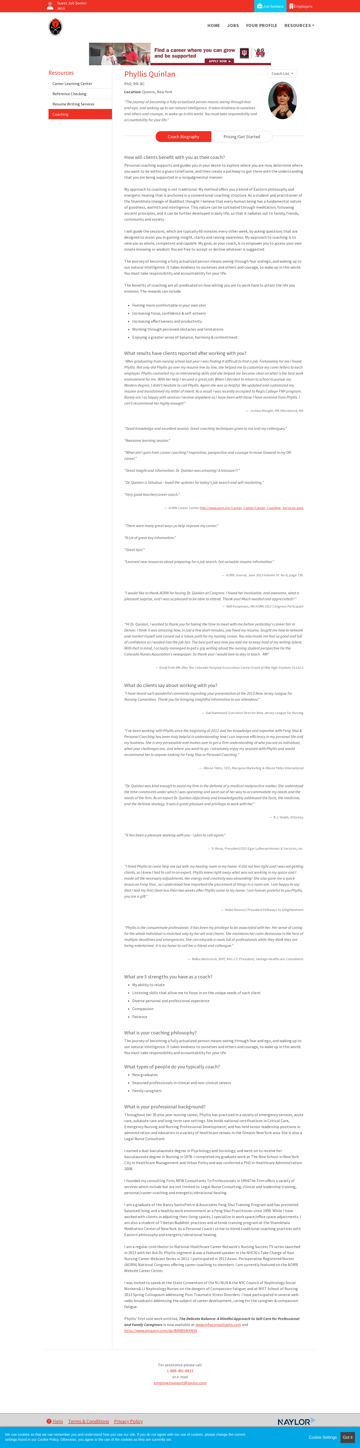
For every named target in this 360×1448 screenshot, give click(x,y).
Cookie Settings (323, 1437)
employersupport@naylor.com (180, 1382)
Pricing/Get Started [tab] (242, 136)
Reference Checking (69, 93)
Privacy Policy (128, 1421)
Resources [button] (297, 25)
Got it (347, 1437)
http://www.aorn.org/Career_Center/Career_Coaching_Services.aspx (252, 508)
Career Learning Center (72, 83)
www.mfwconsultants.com (218, 1324)
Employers (301, 6)
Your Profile (262, 25)
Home (214, 25)
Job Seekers (270, 6)
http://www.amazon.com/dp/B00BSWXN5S (160, 1330)
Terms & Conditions (88, 1421)
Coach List (281, 73)
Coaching (60, 114)
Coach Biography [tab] (183, 136)
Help (54, 1421)
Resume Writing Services (73, 103)
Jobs (233, 25)
